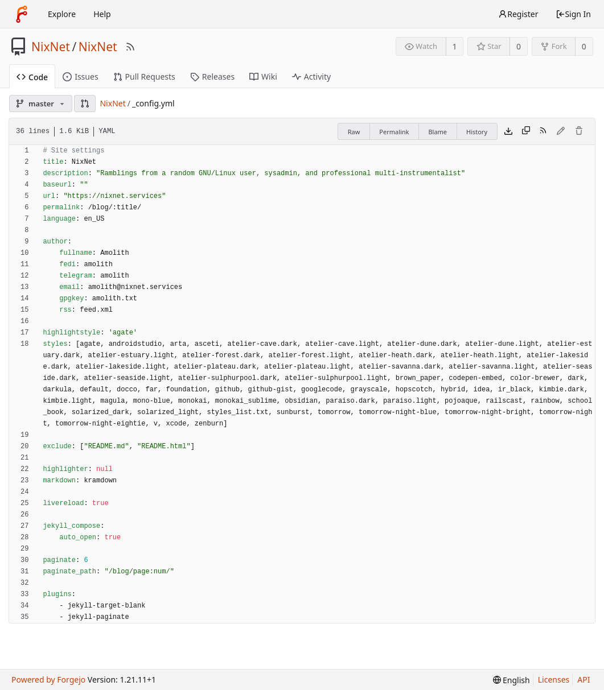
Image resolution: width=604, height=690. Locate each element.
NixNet (50, 46)
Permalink (394, 131)
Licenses (554, 679)
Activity (311, 76)
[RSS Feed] (130, 47)
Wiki (263, 76)
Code (32, 77)
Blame (437, 131)
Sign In (573, 14)
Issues (80, 76)
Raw (354, 131)
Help (102, 14)
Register (518, 14)
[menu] (511, 680)
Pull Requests (144, 76)
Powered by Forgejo (48, 679)
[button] (85, 103)
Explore (62, 14)
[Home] (22, 14)
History (476, 131)
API (583, 679)
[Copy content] (526, 131)
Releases (212, 76)
